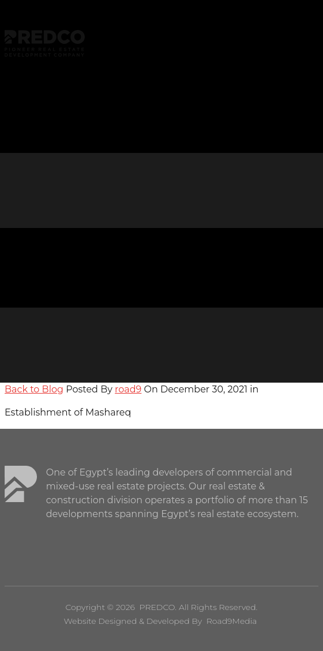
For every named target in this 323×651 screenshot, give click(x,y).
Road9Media (231, 621)
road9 (128, 389)
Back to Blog (34, 389)
